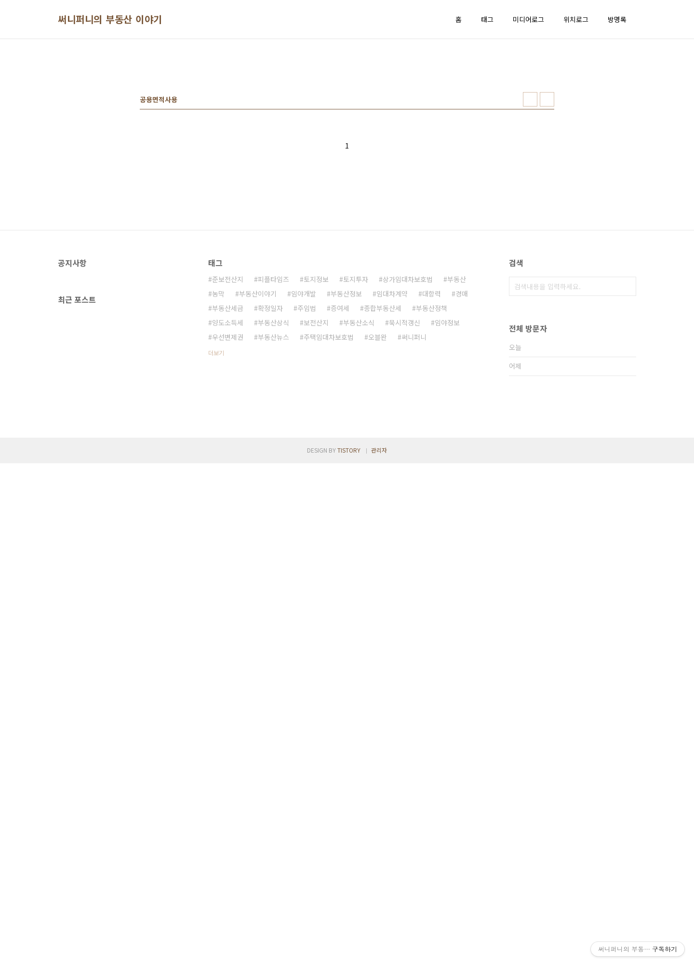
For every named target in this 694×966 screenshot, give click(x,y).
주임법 (306, 443)
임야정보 (447, 457)
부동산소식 (358, 457)
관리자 (379, 953)
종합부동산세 (382, 443)
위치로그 (575, 19)
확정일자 (270, 443)
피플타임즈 (273, 414)
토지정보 (316, 414)
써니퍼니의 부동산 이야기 (110, 19)
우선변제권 (227, 472)
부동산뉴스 (273, 472)
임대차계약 (392, 428)
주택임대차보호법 (329, 472)
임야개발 (303, 428)
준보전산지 (227, 414)
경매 (461, 428)
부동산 (456, 414)
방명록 (617, 19)
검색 (626, 421)
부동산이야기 (258, 428)
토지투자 (355, 414)
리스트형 (547, 234)
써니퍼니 (414, 472)
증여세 (340, 443)
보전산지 (316, 457)
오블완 (377, 472)
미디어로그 (528, 19)
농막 (218, 428)
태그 (487, 19)
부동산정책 (431, 443)
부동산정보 (346, 428)
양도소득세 (227, 457)
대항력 (431, 428)
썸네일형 (530, 234)
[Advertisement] (347, 121)
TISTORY (348, 953)
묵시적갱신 (404, 457)
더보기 (216, 487)
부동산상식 (273, 457)
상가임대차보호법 (408, 414)
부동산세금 (227, 443)
